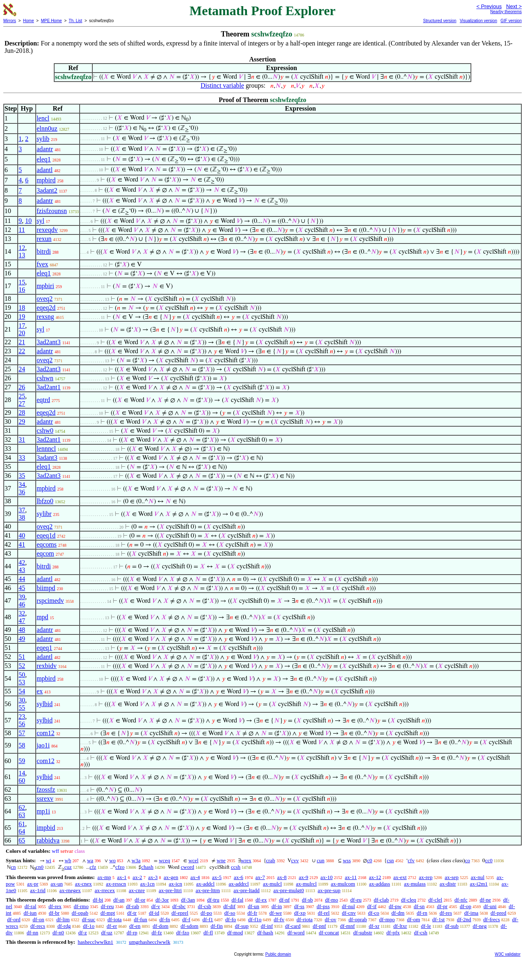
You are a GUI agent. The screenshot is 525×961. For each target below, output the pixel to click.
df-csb (204, 906)
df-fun (140, 919)
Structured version (439, 20)
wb (68, 860)
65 (21, 840)
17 (21, 325)
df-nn (32, 932)
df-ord (14, 919)
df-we (275, 913)
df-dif (230, 906)
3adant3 (47, 457)
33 (21, 457)
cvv (295, 860)
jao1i (43, 745)
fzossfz (46, 789)
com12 (46, 732)
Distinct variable (222, 85)
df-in (277, 906)
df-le (426, 926)
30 (21, 700)
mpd (42, 616)
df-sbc (179, 906)
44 (21, 578)
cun (320, 860)
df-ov (330, 919)
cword (187, 867)
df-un (253, 906)
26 (21, 387)
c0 (369, 860)
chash (147, 867)
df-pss (323, 906)
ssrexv (45, 798)
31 (21, 439)
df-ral (31, 906)
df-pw (395, 906)
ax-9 (303, 877)
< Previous (489, 6)
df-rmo (81, 906)
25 (21, 396)
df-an (118, 900)
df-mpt (107, 913)
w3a (136, 860)
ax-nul (477, 877)
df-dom (160, 926)
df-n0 (58, 932)
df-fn (165, 919)
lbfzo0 (45, 501)
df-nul (348, 906)
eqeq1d (46, 535)
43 (21, 569)
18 (21, 307)
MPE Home (51, 20)
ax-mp (104, 877)
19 (21, 316)
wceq (164, 860)
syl (40, 220)
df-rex (55, 906)
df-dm (397, 913)
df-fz (156, 932)
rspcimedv (50, 600)
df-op (465, 906)
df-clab (381, 900)
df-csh (420, 932)
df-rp (132, 932)
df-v (155, 906)
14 (21, 773)
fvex (42, 264)
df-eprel (179, 913)
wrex (246, 860)
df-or (140, 900)
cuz (68, 867)
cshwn (45, 378)
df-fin (216, 926)
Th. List (75, 20)
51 (21, 656)
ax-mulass (415, 884)
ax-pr (32, 884)
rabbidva (48, 840)
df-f (186, 919)
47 (21, 620)
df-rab (132, 906)
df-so (229, 913)
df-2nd (464, 919)
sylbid (44, 703)
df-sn (419, 906)
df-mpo (387, 919)
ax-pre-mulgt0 (289, 890)
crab (270, 860)
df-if (372, 906)
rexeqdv (47, 229)
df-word (296, 932)
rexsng (45, 316)
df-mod (235, 932)
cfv (411, 860)
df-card (293, 926)
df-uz (106, 932)
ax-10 (326, 877)
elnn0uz (47, 128)
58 (21, 745)
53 (21, 682)
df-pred (498, 913)
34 (21, 484)
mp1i (43, 811)
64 (21, 831)
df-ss (299, 906)
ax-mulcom (343, 884)
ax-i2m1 (479, 884)
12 (21, 247)
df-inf (267, 926)
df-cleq (408, 900)
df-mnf (347, 926)
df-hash (265, 932)
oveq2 (44, 298)
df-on (38, 919)
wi (48, 860)
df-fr (252, 913)
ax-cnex (83, 884)
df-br (54, 913)
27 (21, 403)
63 (21, 814)
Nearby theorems (506, 11)
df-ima (471, 913)
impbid (46, 827)
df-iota (114, 919)
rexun (44, 238)
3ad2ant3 (49, 342)
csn (390, 860)
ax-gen (171, 877)
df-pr (442, 906)
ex (40, 691)
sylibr (44, 513)
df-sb (307, 900)
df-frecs (491, 919)
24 (21, 369)
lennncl (46, 448)
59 (21, 760)
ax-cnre (137, 890)
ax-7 (260, 877)
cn (13, 867)
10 (28, 220)
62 (21, 807)
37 (21, 510)
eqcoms (47, 544)
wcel (193, 860)
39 (21, 596)
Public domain (278, 954)
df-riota (305, 919)
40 (21, 535)
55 (21, 707)
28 (21, 412)
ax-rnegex (70, 890)
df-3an (188, 900)
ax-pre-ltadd (246, 890)
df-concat (329, 932)
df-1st (438, 919)
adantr (45, 148)
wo (112, 860)
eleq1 (44, 159)
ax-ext (399, 877)
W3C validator (507, 954)
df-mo (331, 900)
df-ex (261, 900)
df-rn (422, 913)
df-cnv (349, 913)
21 (21, 342)
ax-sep (452, 877)
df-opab (80, 913)
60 (21, 780)
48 (21, 629)
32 (21, 613)
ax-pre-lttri (170, 890)
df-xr (374, 926)
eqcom (45, 553)
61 (21, 823)
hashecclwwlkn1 (95, 942)
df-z (82, 932)
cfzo (119, 867)
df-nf (284, 900)
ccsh (235, 867)
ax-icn (175, 884)
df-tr (132, 913)
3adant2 (47, 190)
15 (21, 282)
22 (21, 351)
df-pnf (319, 926)
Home (28, 20)
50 (21, 674)
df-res (446, 913)
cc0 (489, 860)
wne (221, 860)
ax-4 (195, 877)
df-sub (452, 926)
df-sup (242, 926)
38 (21, 517)
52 (21, 665)
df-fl (208, 932)
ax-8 (282, 877)
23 (21, 716)
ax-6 (238, 877)
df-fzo (182, 932)
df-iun (30, 913)
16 (21, 289)
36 (21, 491)
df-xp (300, 913)
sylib (43, 138)
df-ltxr (400, 926)
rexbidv (47, 665)
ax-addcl (205, 884)
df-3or (162, 900)
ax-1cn (147, 884)
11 (21, 229)
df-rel (324, 913)
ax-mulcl (272, 884)
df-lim (63, 919)
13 (21, 255)
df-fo (230, 919)
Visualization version (478, 20)
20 (21, 332)
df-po (206, 913)
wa (90, 860)
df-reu (107, 906)
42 (21, 562)
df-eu (355, 900)
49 (21, 638)
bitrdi (44, 251)
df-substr (362, 932)
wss (347, 860)
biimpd (46, 587)
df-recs (37, 926)
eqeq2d (46, 307)
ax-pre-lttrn (208, 890)
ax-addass (379, 884)
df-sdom (189, 926)
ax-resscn (116, 884)
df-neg (479, 926)
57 (21, 732)
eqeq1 (44, 647)
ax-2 (137, 877)
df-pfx (393, 932)
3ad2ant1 (49, 387)
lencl (43, 118)
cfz (93, 867)
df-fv (279, 919)
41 (21, 544)
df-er (112, 926)
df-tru (213, 900)
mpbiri (45, 285)
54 (21, 691)
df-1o (88, 926)
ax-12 (375, 877)
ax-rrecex (105, 890)
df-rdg (64, 926)
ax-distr (448, 884)
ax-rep (425, 877)
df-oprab (358, 919)
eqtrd (43, 399)
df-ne (485, 900)
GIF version (511, 20)
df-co (373, 913)
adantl (44, 169)
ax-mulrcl (306, 884)
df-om (413, 919)
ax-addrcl (239, 884)
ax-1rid (38, 890)
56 (21, 723)
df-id (154, 913)
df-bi (98, 900)
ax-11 (351, 877)
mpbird (46, 180)
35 (21, 475)
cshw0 (45, 430)
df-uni (490, 906)
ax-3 (153, 877)
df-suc (89, 919)
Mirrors (9, 20)
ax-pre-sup (329, 890)
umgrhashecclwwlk (149, 942)
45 (21, 587)
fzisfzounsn (52, 210)
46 (21, 604)
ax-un (56, 884)
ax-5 (216, 877)
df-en (134, 926)
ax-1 (122, 877)
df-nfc (461, 900)
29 (21, 421)
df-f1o (255, 919)
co (467, 860)
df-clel (435, 900)
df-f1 (208, 919)
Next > (514, 6)
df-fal (237, 900)
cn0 (39, 867)
